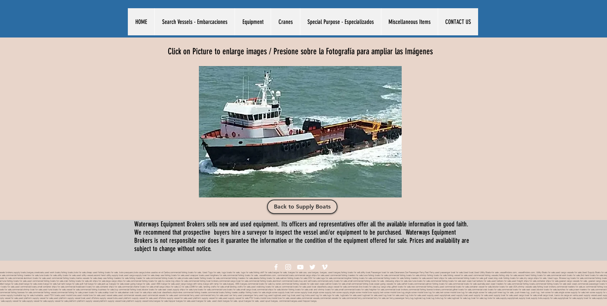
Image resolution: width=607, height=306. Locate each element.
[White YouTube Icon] (300, 267)
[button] (194, 21)
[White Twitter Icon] (312, 267)
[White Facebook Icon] (276, 267)
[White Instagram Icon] (288, 267)
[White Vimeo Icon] (324, 267)
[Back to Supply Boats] (302, 207)
